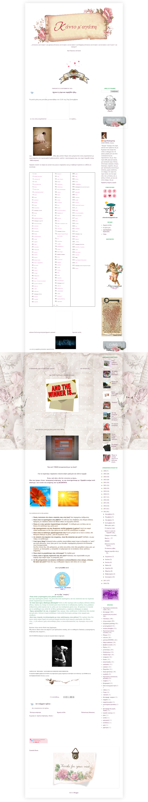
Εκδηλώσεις (106, 652)
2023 (105, 479)
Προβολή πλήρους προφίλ (108, 182)
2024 (105, 477)
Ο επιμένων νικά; (110, 528)
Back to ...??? (109, 538)
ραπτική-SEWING (108, 640)
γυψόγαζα (106, 664)
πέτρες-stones (107, 621)
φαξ (104, 725)
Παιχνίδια (106, 669)
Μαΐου (107, 565)
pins (104, 715)
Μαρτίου (108, 571)
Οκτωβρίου (108, 520)
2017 (105, 497)
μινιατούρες (106, 650)
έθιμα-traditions (108, 642)
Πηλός (105, 647)
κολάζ (105, 718)
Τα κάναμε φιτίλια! (115, 445)
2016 (105, 500)
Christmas (106, 618)
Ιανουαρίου (108, 577)
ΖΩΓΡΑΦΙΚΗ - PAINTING (107, 230)
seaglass (105, 681)
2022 (105, 482)
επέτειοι (105, 637)
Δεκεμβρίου (108, 514)
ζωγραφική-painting (109, 623)
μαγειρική (106, 720)
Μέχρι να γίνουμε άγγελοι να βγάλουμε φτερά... (115, 458)
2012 (105, 511)
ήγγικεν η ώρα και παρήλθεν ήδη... (110, 531)
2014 (105, 506)
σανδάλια (106, 722)
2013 (105, 508)
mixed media (107, 662)
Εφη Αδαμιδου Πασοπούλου (80, 260)
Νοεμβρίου (108, 517)
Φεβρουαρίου (109, 574)
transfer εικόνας (108, 713)
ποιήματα (106, 657)
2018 (105, 494)
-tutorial (105, 695)
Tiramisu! (114, 402)
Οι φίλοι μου (106, 227)
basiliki (62, 567)
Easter (105, 659)
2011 (105, 580)
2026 (105, 471)
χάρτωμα (106, 727)
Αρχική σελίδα (61, 712)
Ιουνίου (107, 562)
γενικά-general (107, 626)
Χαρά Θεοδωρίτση (109, 141)
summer (105, 667)
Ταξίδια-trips (107, 654)
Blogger (76, 792)
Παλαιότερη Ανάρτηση (88, 712)
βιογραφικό (106, 683)
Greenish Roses (33, 750)
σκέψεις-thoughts (108, 628)
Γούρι (105, 692)
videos (105, 690)
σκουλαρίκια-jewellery (110, 704)
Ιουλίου (107, 559)
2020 (105, 488)
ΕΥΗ (76, 262)
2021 (105, 485)
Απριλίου (108, 568)
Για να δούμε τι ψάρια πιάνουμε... (115, 436)
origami (105, 699)
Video (104, 234)
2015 (105, 503)
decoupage (106, 612)
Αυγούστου (108, 556)
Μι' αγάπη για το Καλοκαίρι (115, 372)
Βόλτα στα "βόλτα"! (115, 382)
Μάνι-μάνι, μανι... (110, 525)
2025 (105, 474)
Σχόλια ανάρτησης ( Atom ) (45, 716)
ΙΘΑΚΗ (107, 541)
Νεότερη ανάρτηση (35, 712)
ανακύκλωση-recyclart (109, 614)
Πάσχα (105, 635)
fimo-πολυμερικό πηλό (110, 685)
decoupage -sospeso (109, 697)
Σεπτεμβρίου (109, 523)
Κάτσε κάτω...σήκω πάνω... (115, 393)
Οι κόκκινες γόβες (110, 548)
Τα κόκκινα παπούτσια (115, 424)
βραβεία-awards (108, 645)
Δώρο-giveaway (108, 671)
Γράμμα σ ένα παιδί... (111, 535)
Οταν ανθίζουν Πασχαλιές (115, 362)
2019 (105, 491)
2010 (105, 583)
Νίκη (76, 257)
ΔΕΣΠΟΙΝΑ (62, 482)
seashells (106, 674)
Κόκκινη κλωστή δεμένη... (110, 544)
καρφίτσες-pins (107, 702)
